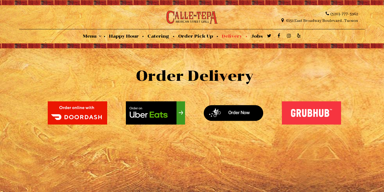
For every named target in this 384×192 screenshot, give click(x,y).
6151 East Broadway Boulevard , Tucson (319, 20)
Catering (158, 36)
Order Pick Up (196, 36)
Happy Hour (124, 36)
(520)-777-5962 (342, 14)
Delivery (232, 36)
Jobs (257, 36)
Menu (92, 36)
